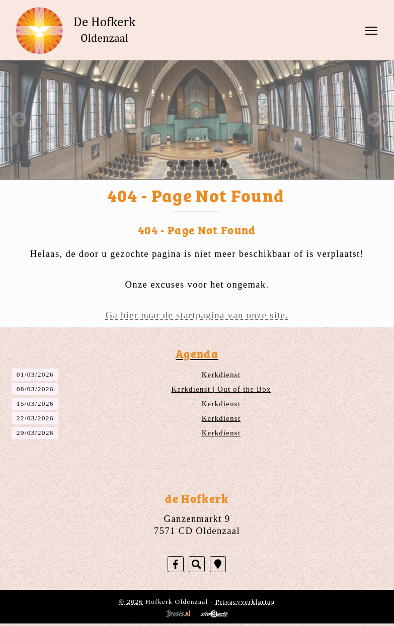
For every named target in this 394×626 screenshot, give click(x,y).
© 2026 (131, 601)
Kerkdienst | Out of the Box (221, 389)
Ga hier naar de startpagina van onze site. (197, 315)
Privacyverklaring (245, 601)
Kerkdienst (221, 375)
